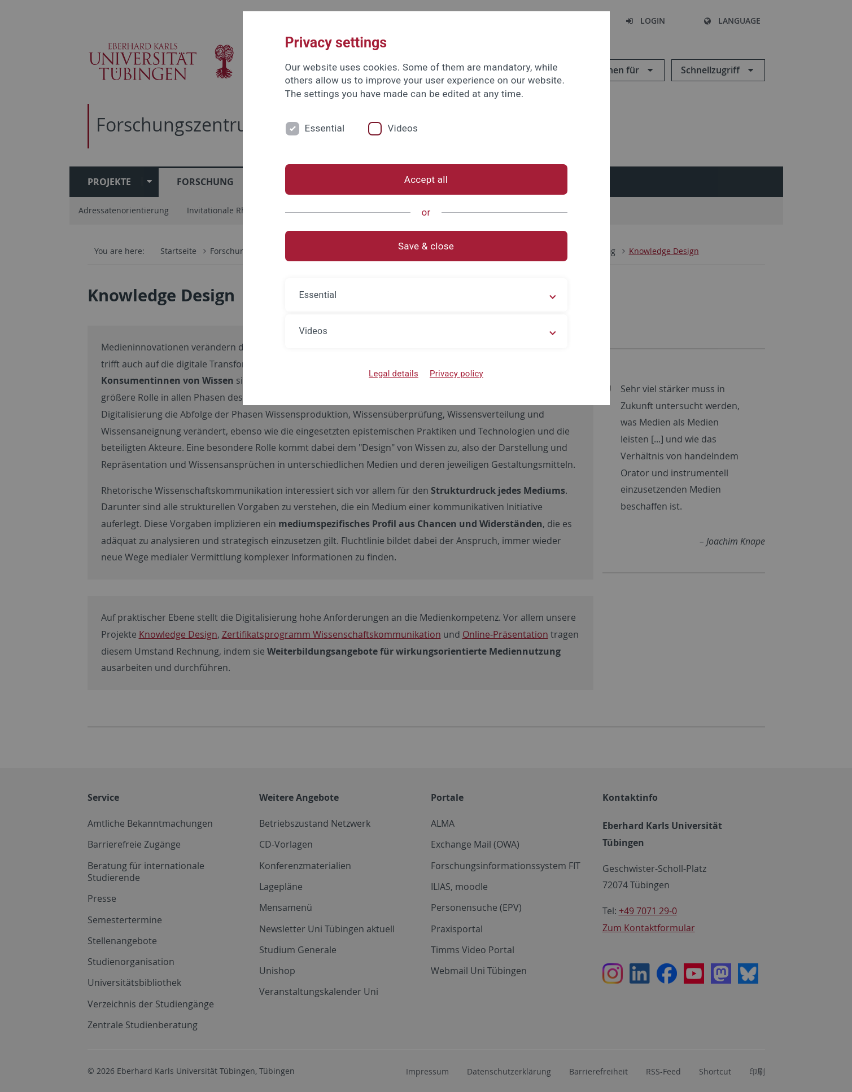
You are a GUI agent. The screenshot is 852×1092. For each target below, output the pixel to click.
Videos (402, 128)
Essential (325, 128)
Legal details (393, 374)
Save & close (426, 246)
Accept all (426, 179)
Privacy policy (456, 374)
